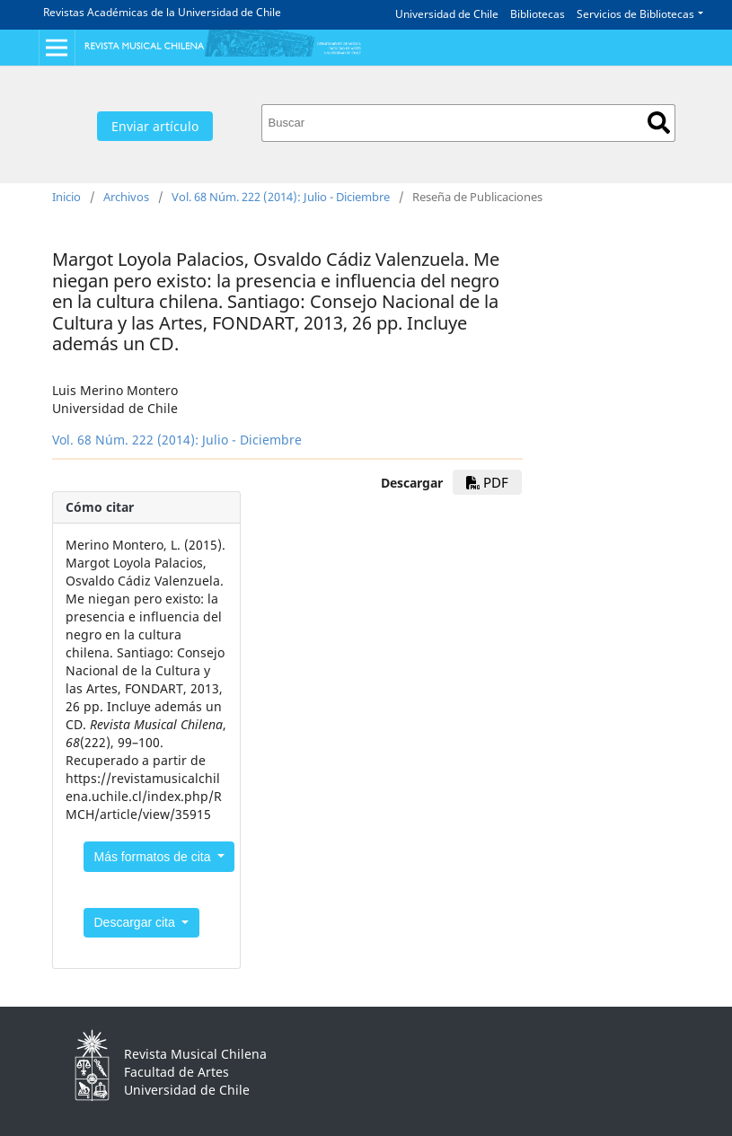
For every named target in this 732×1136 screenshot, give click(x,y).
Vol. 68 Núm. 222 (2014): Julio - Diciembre (281, 197)
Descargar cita (136, 922)
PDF (487, 482)
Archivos (126, 197)
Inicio (66, 197)
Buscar (659, 122)
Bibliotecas (537, 14)
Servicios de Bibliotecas (635, 14)
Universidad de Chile (446, 14)
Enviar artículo (154, 126)
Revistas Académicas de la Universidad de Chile (162, 12)
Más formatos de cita (154, 857)
